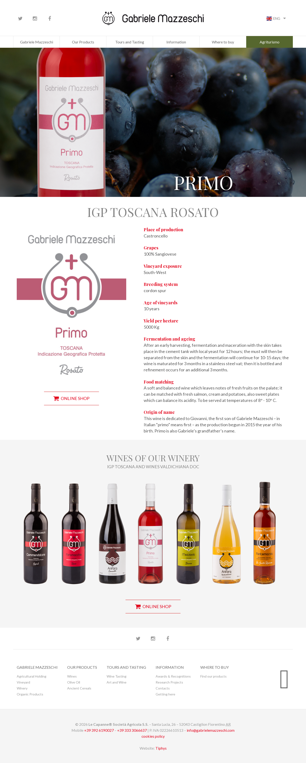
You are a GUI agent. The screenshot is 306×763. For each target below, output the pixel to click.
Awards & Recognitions (173, 676)
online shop (71, 398)
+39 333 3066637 (132, 730)
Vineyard (23, 682)
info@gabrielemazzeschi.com (211, 730)
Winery (22, 688)
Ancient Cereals (79, 688)
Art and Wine (116, 682)
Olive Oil (73, 682)
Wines (72, 676)
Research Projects (169, 682)
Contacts (163, 688)
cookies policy (153, 736)
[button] (36, 530)
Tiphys (161, 748)
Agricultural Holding (31, 676)
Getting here (165, 694)
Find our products (213, 676)
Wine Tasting (116, 676)
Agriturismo (269, 42)
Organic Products (30, 694)
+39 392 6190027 (99, 730)
